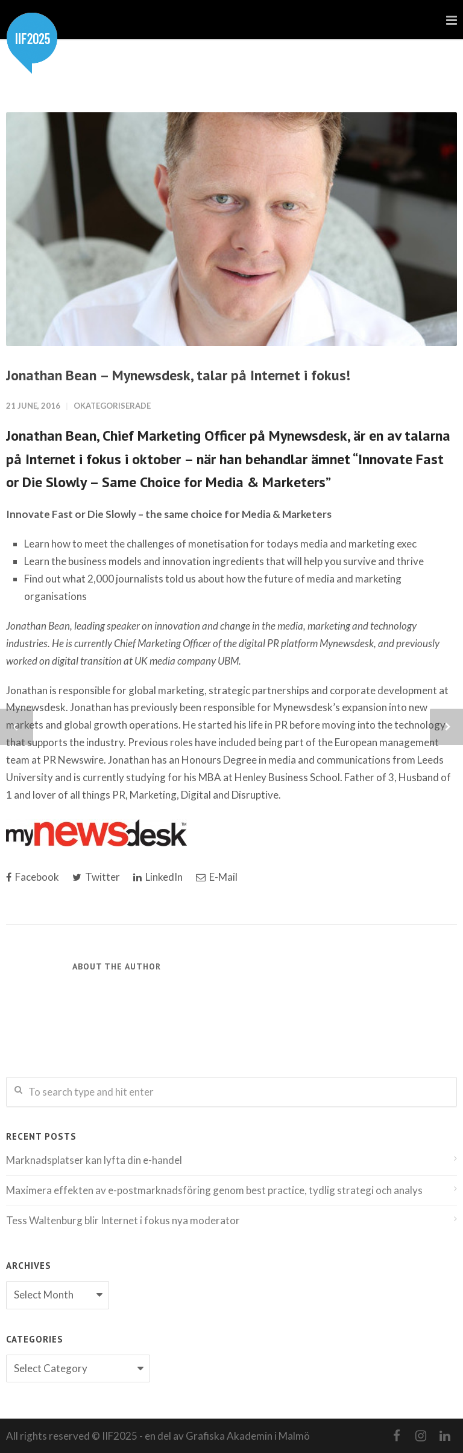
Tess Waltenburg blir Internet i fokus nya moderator (123, 1220)
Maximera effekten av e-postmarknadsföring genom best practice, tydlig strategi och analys (214, 1190)
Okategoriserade (112, 405)
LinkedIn (158, 876)
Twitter (96, 876)
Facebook (32, 876)
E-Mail (217, 876)
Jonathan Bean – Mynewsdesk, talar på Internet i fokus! (178, 375)
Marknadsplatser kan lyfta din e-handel (94, 1160)
